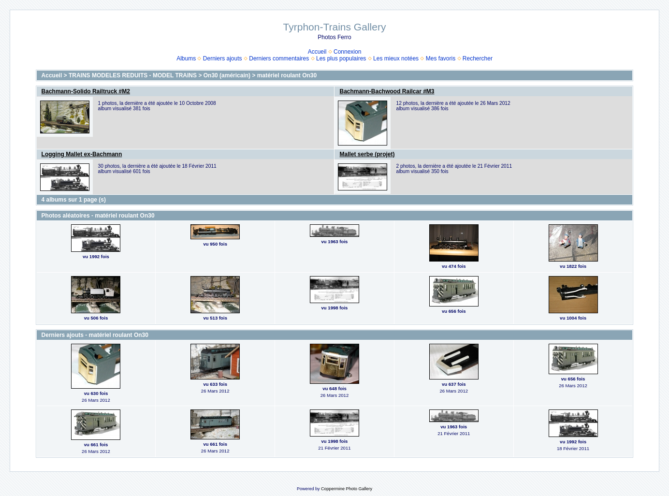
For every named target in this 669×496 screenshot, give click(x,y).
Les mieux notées (396, 58)
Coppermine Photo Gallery (346, 488)
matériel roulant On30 (287, 75)
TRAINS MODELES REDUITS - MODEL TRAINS (133, 75)
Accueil (317, 51)
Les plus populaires (341, 58)
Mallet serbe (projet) (366, 154)
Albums (186, 58)
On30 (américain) (227, 75)
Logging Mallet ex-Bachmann (82, 154)
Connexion (347, 51)
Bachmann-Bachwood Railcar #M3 (386, 91)
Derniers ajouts (222, 58)
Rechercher (478, 58)
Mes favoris (440, 58)
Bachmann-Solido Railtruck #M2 (86, 91)
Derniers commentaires (279, 58)
